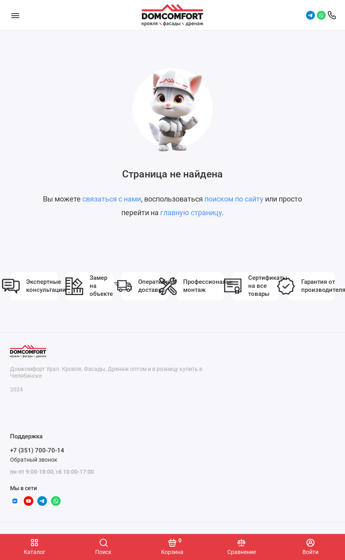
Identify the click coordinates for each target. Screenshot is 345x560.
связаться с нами (111, 199)
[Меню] (15, 15)
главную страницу (191, 212)
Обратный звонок (33, 459)
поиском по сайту (233, 199)
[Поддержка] (332, 15)
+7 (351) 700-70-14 (37, 450)
